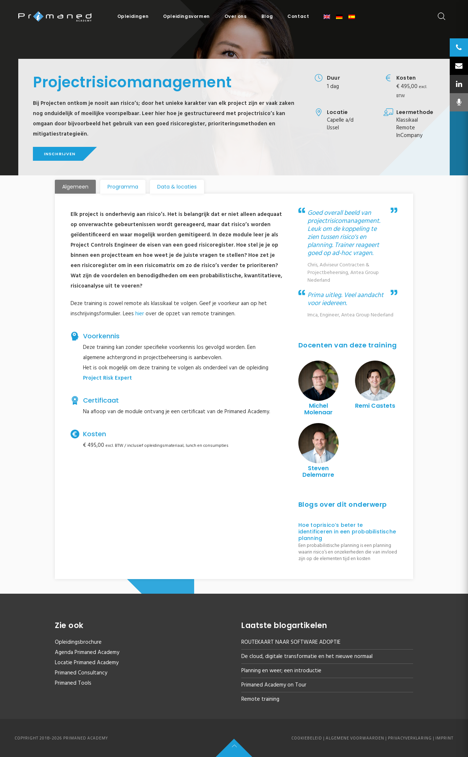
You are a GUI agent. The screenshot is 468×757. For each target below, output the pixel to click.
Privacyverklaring (410, 738)
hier (139, 313)
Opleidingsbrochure (78, 642)
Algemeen (75, 186)
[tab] (75, 187)
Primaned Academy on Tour (273, 685)
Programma (122, 186)
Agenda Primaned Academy (87, 652)
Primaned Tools (73, 683)
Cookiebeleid (306, 738)
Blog (267, 16)
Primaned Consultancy (81, 673)
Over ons (235, 16)
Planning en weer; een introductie (281, 670)
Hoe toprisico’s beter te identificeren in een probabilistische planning (347, 531)
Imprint (444, 738)
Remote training (260, 699)
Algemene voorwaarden (355, 738)
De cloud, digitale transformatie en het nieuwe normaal (307, 656)
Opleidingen (133, 16)
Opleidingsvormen (186, 16)
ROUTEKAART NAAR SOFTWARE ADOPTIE (290, 642)
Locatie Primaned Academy (86, 662)
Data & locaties (177, 186)
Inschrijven (59, 154)
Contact (298, 16)
